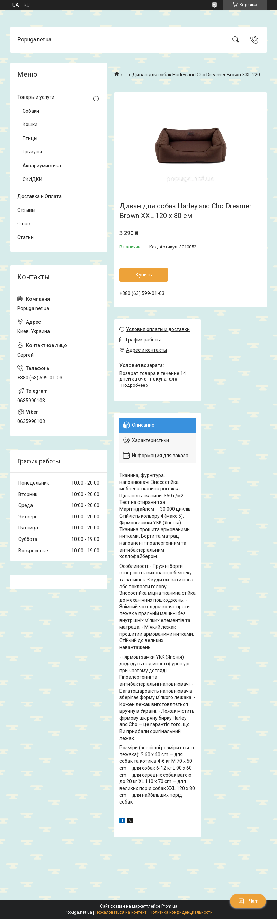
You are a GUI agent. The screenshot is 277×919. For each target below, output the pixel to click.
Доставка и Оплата (39, 196)
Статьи (25, 237)
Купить (144, 275)
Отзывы (26, 210)
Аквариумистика (42, 165)
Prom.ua (169, 906)
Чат (248, 901)
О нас (23, 223)
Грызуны (32, 151)
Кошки (30, 124)
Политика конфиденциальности (181, 912)
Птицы (30, 138)
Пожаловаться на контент (120, 912)
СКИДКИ (32, 179)
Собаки (31, 111)
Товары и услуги (35, 97)
